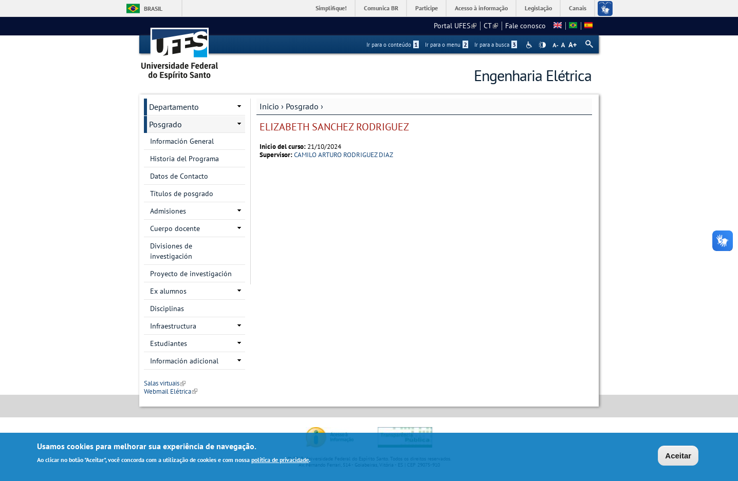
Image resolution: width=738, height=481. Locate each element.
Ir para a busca (495, 44)
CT (491, 25)
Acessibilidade (530, 45)
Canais (577, 8)
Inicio (269, 106)
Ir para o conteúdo (392, 44)
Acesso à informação (481, 8)
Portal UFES (455, 25)
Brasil (153, 8)
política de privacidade (280, 461)
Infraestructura (173, 326)
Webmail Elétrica (170, 391)
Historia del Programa (184, 158)
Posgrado (302, 106)
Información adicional (184, 360)
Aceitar (678, 456)
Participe (426, 8)
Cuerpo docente (175, 228)
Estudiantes (168, 343)
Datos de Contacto (179, 176)
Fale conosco (525, 25)
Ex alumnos (168, 291)
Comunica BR (381, 8)
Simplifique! (331, 8)
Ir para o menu (446, 44)
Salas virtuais (165, 383)
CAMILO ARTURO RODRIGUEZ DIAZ (343, 154)
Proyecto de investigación (191, 273)
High (542, 45)
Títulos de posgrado (181, 193)
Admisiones (168, 211)
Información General (182, 141)
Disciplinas (167, 308)
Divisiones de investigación (171, 251)
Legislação (538, 8)
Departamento (174, 107)
